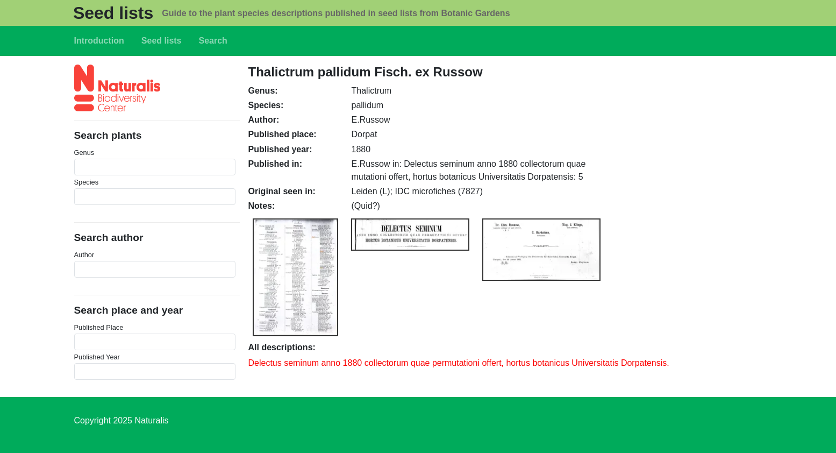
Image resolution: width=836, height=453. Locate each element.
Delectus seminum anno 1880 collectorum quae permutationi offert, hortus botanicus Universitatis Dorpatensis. (458, 362)
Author (84, 255)
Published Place (99, 327)
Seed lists (113, 13)
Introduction (99, 40)
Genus (84, 152)
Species (86, 182)
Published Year (97, 357)
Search (213, 40)
